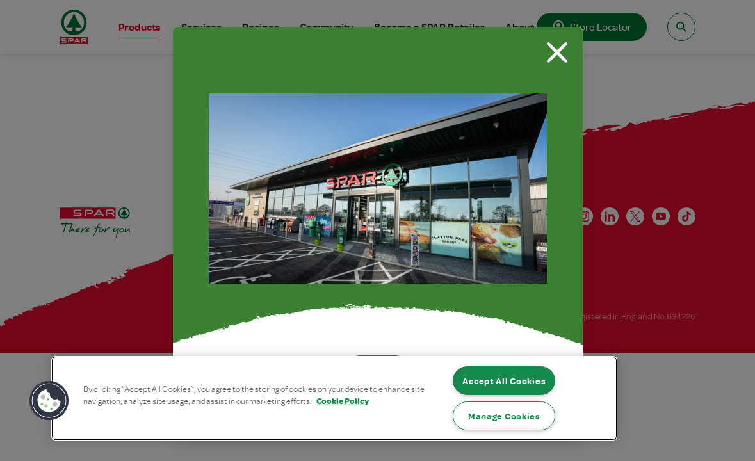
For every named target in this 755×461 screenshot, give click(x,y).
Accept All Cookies (504, 381)
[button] (49, 400)
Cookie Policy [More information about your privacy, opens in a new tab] (342, 401)
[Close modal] (557, 52)
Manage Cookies (504, 416)
